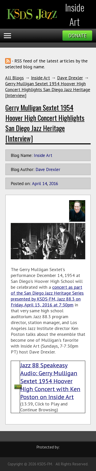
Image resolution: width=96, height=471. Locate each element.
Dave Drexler (70, 78)
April (36, 183)
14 (44, 183)
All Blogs (14, 78)
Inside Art (40, 78)
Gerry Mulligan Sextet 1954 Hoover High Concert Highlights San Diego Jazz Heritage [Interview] (47, 89)
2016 (53, 183)
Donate (77, 36)
